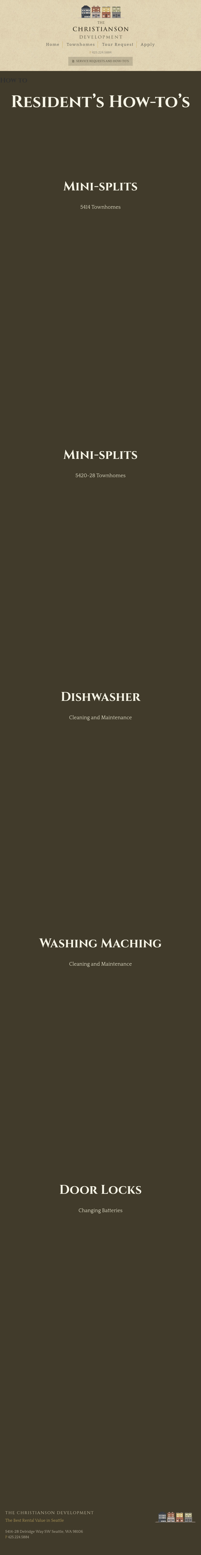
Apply (148, 44)
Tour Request (118, 44)
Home (53, 44)
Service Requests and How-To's (102, 61)
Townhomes (81, 44)
